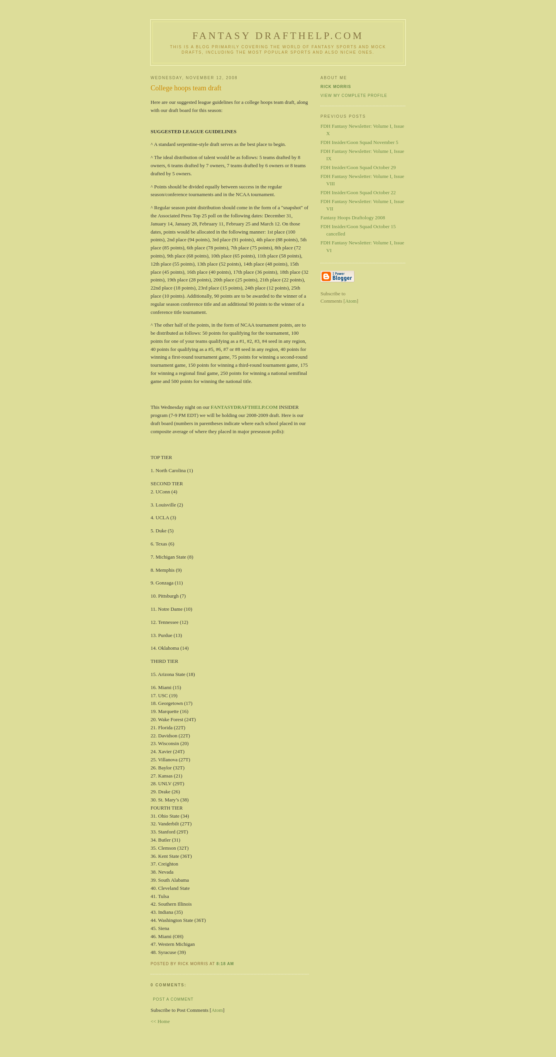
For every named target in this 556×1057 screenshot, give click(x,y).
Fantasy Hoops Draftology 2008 (352, 217)
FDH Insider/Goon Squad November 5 (359, 142)
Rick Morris (335, 87)
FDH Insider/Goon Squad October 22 (358, 192)
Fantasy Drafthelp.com (278, 35)
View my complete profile (353, 95)
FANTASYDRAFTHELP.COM (244, 407)
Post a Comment (173, 999)
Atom (217, 1010)
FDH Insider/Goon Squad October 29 (358, 167)
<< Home (160, 1021)
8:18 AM (225, 964)
